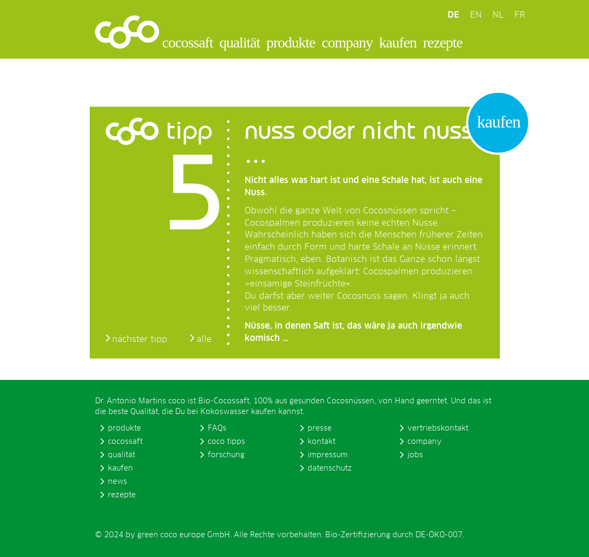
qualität (239, 42)
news (117, 482)
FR (519, 15)
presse (320, 428)
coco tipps (226, 441)
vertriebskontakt (437, 428)
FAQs (217, 428)
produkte (291, 42)
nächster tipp (139, 339)
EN (476, 15)
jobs (415, 455)
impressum (328, 455)
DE (453, 15)
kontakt (321, 441)
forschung (226, 455)
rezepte (442, 42)
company (347, 42)
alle (204, 339)
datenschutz (330, 468)
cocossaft (187, 42)
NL (498, 15)
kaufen (398, 42)
